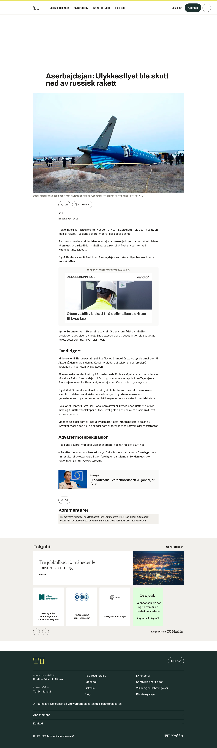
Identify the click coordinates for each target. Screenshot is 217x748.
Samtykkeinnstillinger (149, 681)
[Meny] (207, 8)
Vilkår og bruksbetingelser (152, 688)
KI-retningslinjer (146, 694)
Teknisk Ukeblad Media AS (60, 736)
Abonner (193, 7)
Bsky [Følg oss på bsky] (88, 694)
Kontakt (108, 723)
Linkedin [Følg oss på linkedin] (90, 688)
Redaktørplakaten (110, 703)
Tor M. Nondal (42, 691)
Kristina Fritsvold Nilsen (48, 679)
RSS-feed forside (95, 675)
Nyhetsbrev (143, 675)
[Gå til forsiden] (36, 7)
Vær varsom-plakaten (81, 703)
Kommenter (82, 204)
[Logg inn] (176, 8)
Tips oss (176, 661)
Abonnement (108, 714)
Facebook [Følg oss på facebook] (91, 681)
